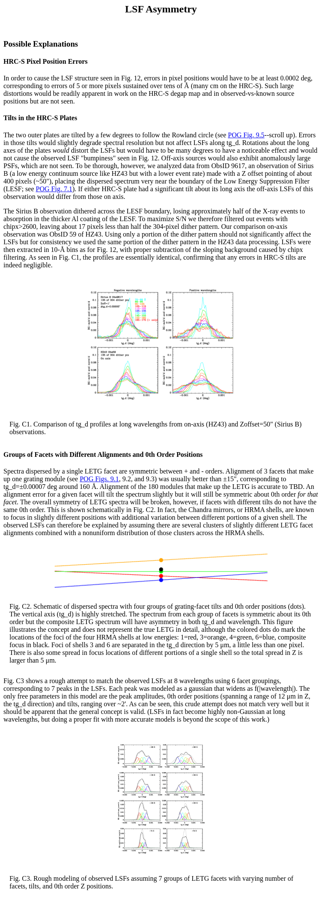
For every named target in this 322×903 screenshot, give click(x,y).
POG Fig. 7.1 (54, 188)
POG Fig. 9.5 (246, 135)
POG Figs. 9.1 (99, 479)
